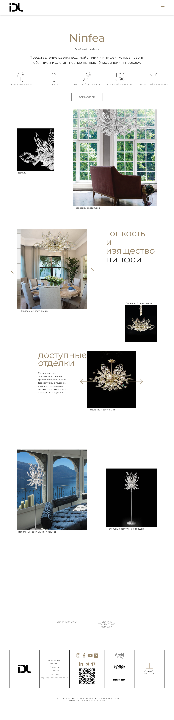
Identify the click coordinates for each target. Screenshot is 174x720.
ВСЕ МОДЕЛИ (87, 97)
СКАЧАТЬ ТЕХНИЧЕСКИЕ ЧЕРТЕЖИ (106, 624)
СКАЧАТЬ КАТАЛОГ (67, 622)
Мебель (54, 663)
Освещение (54, 660)
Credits (101, 700)
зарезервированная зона (54, 678)
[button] (162, 7)
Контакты (54, 674)
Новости (54, 671)
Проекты (54, 667)
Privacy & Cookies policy (82, 700)
